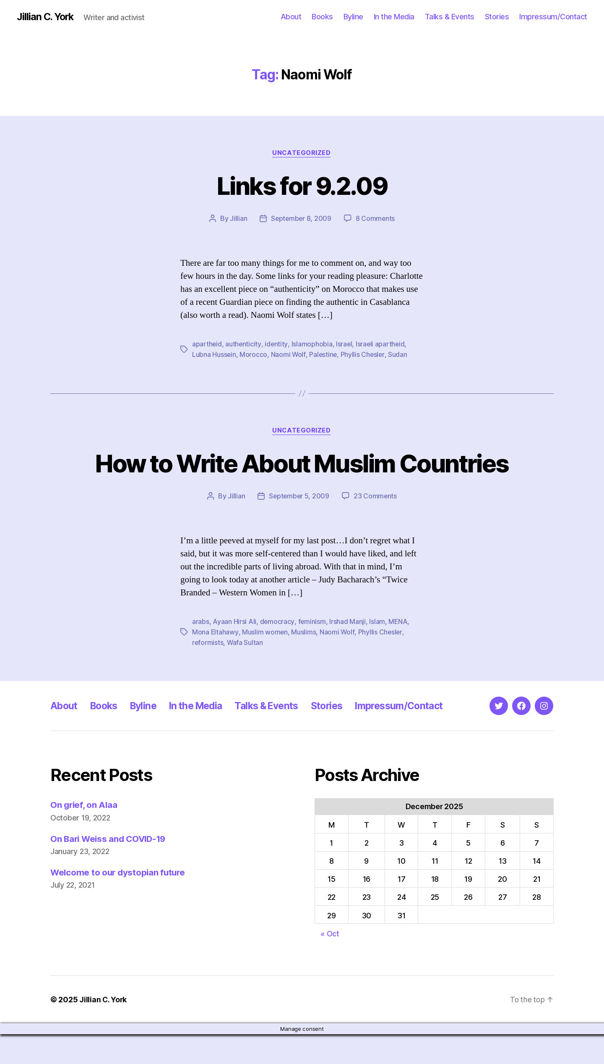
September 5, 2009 (298, 526)
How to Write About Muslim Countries (302, 478)
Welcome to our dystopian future (119, 902)
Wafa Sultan (245, 672)
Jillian (237, 219)
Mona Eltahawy (215, 662)
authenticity (244, 344)
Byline (353, 16)
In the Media (394, 16)
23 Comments (376, 526)
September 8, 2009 (300, 219)
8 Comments (376, 219)
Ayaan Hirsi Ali (234, 652)
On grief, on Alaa (84, 834)
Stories (497, 16)
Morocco (254, 354)
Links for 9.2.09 (302, 185)
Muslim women (265, 662)
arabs (200, 652)
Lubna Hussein (214, 354)
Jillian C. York (46, 17)
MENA (398, 652)
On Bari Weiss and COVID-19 (110, 868)
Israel (344, 344)
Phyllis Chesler (363, 354)
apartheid (207, 344)
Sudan (399, 354)
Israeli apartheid (381, 344)
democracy (277, 652)
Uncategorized (302, 153)
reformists (208, 672)
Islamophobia (312, 344)
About (291, 16)
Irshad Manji (348, 652)
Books (322, 16)
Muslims (304, 662)
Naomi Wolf (288, 354)
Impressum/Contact (553, 16)
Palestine (324, 354)
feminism (312, 652)
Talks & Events (449, 16)
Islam (377, 652)
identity (276, 344)
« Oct (329, 963)
